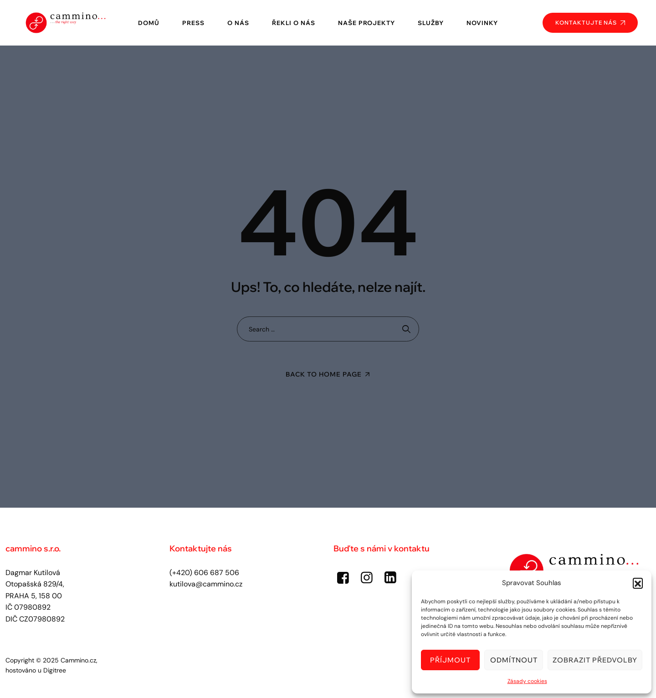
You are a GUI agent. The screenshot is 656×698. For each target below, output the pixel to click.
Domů (148, 22)
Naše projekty (366, 22)
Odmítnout (514, 660)
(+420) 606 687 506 (204, 572)
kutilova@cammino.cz (205, 584)
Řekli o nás (293, 22)
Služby (431, 22)
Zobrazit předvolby (595, 660)
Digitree (54, 670)
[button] (637, 582)
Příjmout (450, 660)
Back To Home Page (324, 374)
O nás (238, 22)
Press (193, 22)
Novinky (482, 22)
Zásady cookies (527, 681)
